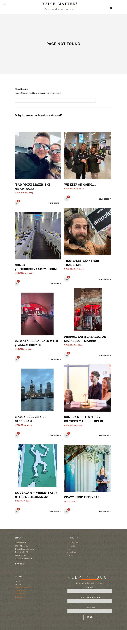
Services (18, 584)
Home (17, 581)
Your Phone (89, 613)
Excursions (20, 597)
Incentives (19, 591)
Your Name (89, 589)
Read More (55, 203)
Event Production (23, 587)
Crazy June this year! (82, 497)
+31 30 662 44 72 (104, 20)
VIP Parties (20, 594)
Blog (69, 549)
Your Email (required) (89, 599)
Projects (71, 546)
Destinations (73, 543)
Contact (71, 555)
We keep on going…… (80, 184)
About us (71, 552)
